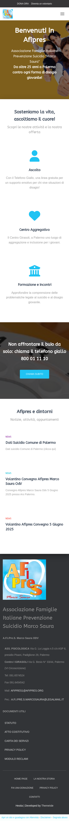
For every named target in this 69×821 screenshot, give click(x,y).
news (8, 436)
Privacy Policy (15, 749)
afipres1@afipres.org (27, 690)
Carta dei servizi (17, 740)
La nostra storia (44, 779)
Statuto (10, 722)
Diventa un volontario (41, 3)
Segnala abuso (60, 817)
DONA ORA (23, 3)
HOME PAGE (20, 779)
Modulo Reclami (16, 758)
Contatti (34, 797)
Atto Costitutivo (17, 731)
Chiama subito (34, 374)
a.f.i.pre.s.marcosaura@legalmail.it (37, 699)
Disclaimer (45, 817)
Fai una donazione (22, 788)
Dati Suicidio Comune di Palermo (31, 443)
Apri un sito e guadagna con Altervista (19, 817)
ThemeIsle (47, 805)
